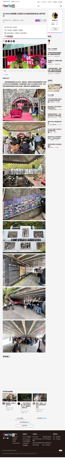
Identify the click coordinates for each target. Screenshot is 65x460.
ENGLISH (50, 2)
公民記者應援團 (26, 443)
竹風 (51, 132)
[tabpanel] (24, 425)
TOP (60, 453)
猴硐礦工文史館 (19, 33)
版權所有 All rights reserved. (10, 36)
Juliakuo (51, 147)
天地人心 (55, 20)
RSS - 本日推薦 (56, 441)
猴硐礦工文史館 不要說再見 (11, 406)
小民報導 (52, 139)
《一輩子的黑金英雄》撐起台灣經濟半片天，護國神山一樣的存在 (26, 408)
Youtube (8, 441)
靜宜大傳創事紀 (53, 124)
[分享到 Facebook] (6, 41)
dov (6, 409)
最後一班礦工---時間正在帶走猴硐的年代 (41, 407)
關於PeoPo (15, 439)
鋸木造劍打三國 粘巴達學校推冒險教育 (55, 107)
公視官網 (55, 2)
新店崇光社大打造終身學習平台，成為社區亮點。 (54, 137)
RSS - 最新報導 (56, 439)
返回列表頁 (24, 428)
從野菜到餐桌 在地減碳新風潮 (55, 145)
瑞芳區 (15, 27)
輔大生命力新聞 (53, 109)
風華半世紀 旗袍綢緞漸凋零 (55, 122)
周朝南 (25, 33)
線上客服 (60, 2)
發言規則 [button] (44, 421)
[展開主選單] (61, 6)
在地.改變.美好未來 (46, 445)
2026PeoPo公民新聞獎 (53, 91)
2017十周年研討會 (46, 441)
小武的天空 (52, 102)
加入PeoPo (44, 2)
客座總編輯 (25, 448)
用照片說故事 (36, 447)
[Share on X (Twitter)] (9, 41)
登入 (29, 425)
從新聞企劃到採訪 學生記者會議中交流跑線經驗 (54, 114)
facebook (4, 441)
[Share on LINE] (11, 41)
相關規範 (15, 441)
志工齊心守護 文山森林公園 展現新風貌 (55, 130)
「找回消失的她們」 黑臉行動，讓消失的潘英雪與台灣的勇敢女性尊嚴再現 (55, 70)
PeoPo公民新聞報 (27, 439)
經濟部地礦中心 (11, 33)
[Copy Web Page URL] (14, 41)
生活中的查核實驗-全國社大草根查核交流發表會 (55, 99)
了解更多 (55, 29)
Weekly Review (16, 445)
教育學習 (15, 30)
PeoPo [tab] (20, 421)
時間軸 (14, 443)
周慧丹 (37, 410)
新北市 (11, 27)
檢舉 (45, 20)
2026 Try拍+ (35, 439)
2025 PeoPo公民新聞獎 (37, 442)
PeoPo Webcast (53, 117)
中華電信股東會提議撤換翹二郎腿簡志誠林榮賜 (54, 53)
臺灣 (8, 27)
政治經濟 (21, 30)
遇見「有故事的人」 (47, 447)
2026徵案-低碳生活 (46, 439)
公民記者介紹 (26, 445)
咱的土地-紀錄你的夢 (37, 445)
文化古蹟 (10, 30)
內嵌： (5, 70)
